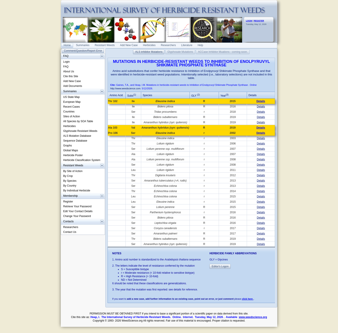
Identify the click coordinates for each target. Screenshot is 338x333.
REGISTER (259, 21)
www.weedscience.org (253, 317)
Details (260, 101)
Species (147, 95)
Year (224, 95)
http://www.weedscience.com (125, 88)
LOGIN (249, 21)
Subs (131, 95)
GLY (195, 95)
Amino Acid (116, 95)
